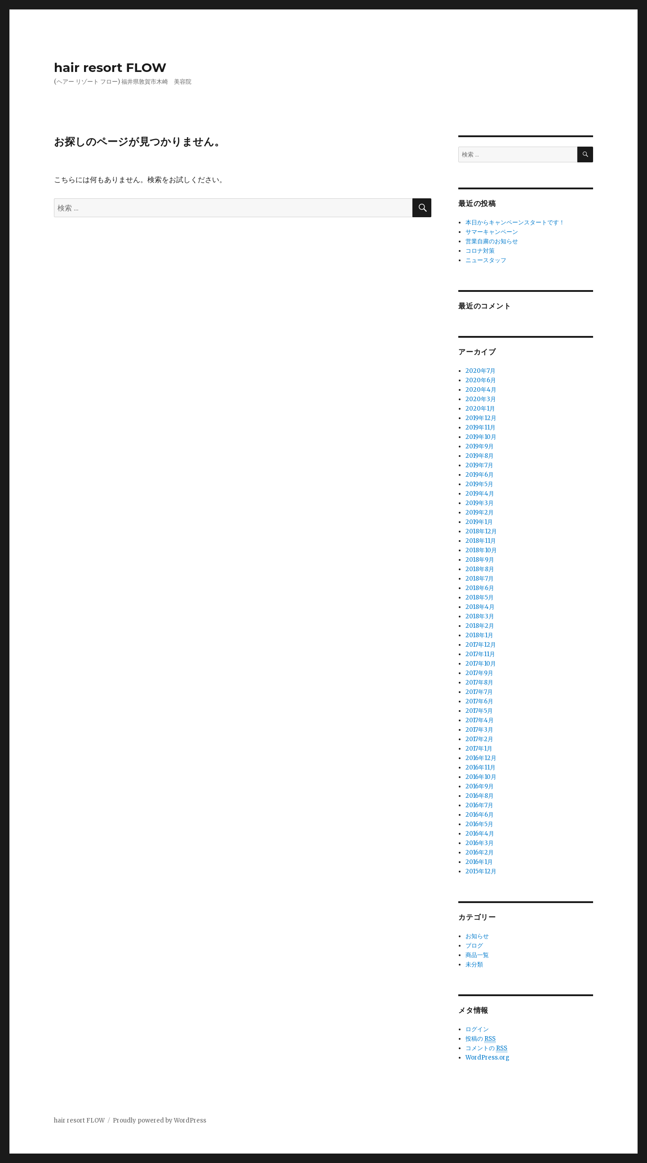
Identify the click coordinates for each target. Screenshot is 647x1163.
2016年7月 (479, 805)
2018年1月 (479, 635)
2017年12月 (480, 645)
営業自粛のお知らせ (491, 241)
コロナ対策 (480, 251)
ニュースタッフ (485, 260)
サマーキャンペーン (491, 232)
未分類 (474, 964)
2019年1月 (479, 522)
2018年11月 (480, 541)
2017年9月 (479, 673)
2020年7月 (480, 371)
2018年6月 (479, 588)
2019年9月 (479, 446)
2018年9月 (479, 560)
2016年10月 (480, 777)
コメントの (486, 1048)
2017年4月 (479, 720)
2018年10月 (481, 550)
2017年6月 (479, 701)
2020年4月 (480, 390)
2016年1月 (479, 862)
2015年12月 (480, 871)
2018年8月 (479, 569)
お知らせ (477, 936)
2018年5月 (479, 597)
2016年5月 (479, 824)
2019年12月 (480, 418)
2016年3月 (479, 843)
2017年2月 (479, 739)
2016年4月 (479, 833)
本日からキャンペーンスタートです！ (515, 222)
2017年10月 (480, 663)
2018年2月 (479, 626)
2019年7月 (479, 465)
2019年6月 (479, 475)
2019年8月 (479, 456)
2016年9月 (479, 786)
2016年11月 (480, 767)
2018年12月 (481, 531)
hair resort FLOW (110, 67)
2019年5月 (479, 484)
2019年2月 (479, 512)
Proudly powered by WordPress (159, 1120)
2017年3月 (479, 730)
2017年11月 (480, 654)
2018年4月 (480, 607)
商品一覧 (477, 955)
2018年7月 (479, 578)
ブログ (474, 945)
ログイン (477, 1029)
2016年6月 (479, 815)
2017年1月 (478, 748)
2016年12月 (480, 758)
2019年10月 (480, 437)
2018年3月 (479, 616)
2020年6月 (480, 380)
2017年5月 (479, 711)
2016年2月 (479, 852)
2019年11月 (480, 427)
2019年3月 (479, 503)
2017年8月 (479, 682)
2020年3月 (480, 399)
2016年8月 (479, 796)
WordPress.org (487, 1057)
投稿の (480, 1039)
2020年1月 (480, 408)
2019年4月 (479, 493)
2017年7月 (479, 692)
